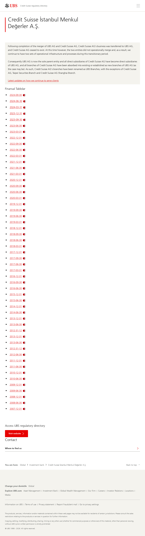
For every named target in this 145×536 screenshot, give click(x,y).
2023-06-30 (17, 125)
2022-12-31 (17, 137)
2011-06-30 (17, 366)
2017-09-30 (17, 258)
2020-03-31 (17, 198)
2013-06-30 (17, 324)
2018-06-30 (17, 240)
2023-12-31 (18, 113)
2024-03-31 (18, 107)
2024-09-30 (17, 95)
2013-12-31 (17, 318)
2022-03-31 (17, 155)
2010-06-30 (17, 378)
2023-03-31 (17, 131)
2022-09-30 (17, 143)
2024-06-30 (18, 101)
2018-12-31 (17, 228)
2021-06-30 (17, 167)
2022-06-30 (17, 149)
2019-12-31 (17, 204)
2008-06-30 (17, 402)
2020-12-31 (17, 179)
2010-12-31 (17, 372)
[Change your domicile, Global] (31, 486)
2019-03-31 (17, 222)
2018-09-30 (17, 234)
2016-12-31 (17, 276)
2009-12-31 (17, 384)
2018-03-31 (17, 246)
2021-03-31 (17, 173)
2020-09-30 (17, 185)
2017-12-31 (17, 252)
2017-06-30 (17, 264)
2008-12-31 (17, 396)
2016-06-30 (17, 288)
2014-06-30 (17, 312)
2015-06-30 (17, 300)
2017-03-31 (17, 270)
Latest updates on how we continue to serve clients (33, 80)
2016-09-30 (17, 282)
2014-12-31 (17, 306)
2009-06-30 (17, 390)
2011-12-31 (17, 360)
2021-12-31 (17, 161)
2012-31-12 (17, 330)
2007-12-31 (17, 408)
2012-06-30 (17, 354)
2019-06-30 (17, 216)
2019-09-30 (17, 210)
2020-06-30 (17, 192)
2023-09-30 (18, 119)
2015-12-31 (17, 294)
